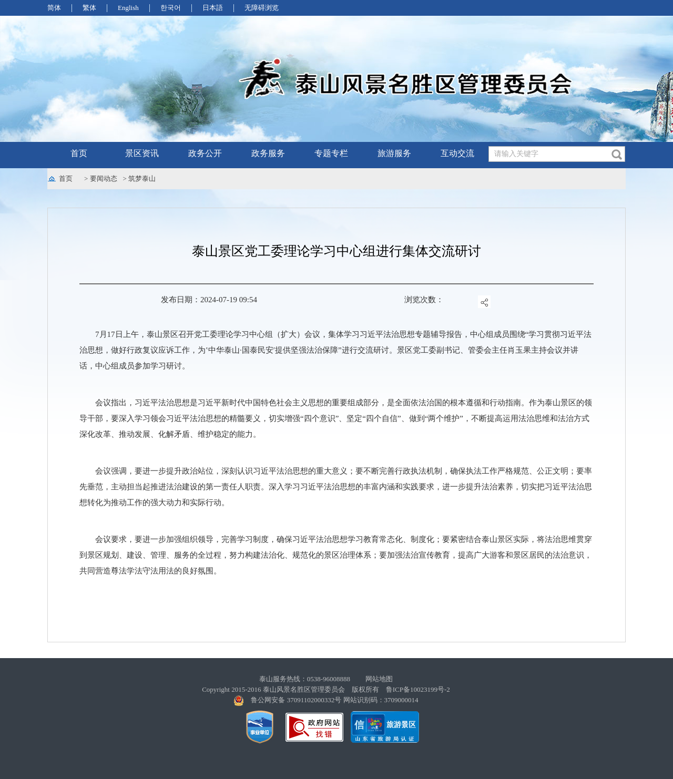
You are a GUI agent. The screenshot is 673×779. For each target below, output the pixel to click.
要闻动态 (103, 178)
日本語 (212, 8)
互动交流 (457, 153)
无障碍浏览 (261, 8)
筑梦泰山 (142, 178)
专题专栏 (331, 153)
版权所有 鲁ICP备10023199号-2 (401, 689)
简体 (54, 8)
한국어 (170, 8)
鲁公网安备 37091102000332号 (296, 700)
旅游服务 (394, 153)
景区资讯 (142, 153)
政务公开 (205, 153)
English (128, 8)
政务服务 (268, 153)
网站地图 (379, 679)
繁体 (89, 8)
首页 (79, 153)
